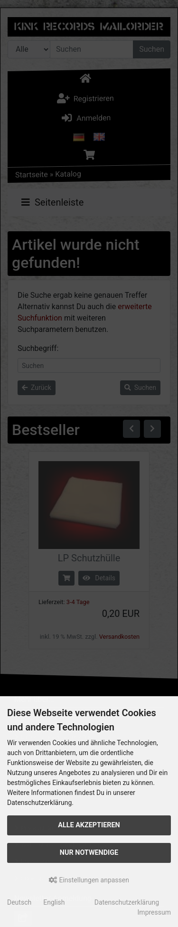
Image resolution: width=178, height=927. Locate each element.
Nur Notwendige (89, 853)
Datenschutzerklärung (126, 902)
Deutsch (19, 902)
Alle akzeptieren (89, 825)
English (54, 902)
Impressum (154, 912)
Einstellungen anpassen (89, 880)
